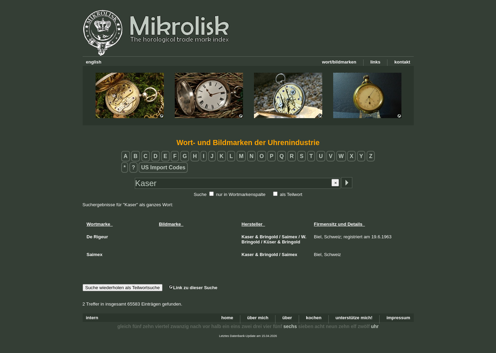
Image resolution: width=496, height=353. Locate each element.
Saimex (289, 236)
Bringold (269, 236)
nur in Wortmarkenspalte (241, 194)
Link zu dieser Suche (193, 287)
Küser (270, 241)
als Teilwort (291, 194)
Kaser (248, 236)
